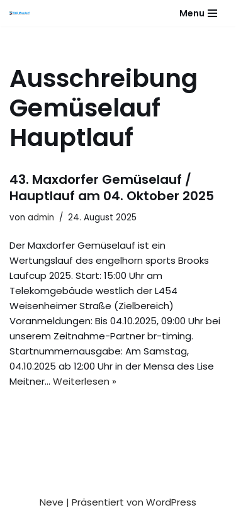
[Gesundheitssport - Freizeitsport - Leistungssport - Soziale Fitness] (22, 13)
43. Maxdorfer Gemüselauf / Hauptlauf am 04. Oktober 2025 (111, 188)
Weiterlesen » (84, 381)
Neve (52, 502)
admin (41, 218)
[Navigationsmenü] (198, 13)
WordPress (171, 502)
